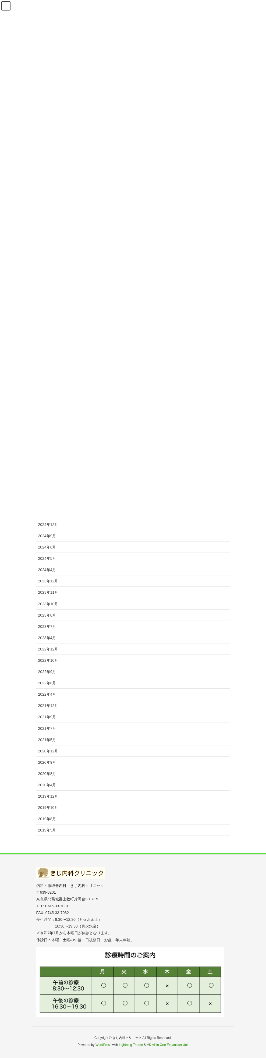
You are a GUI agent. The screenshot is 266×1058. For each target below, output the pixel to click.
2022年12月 (48, 649)
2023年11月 (48, 592)
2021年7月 (47, 728)
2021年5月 (47, 740)
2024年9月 (47, 536)
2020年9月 (47, 762)
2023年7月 (47, 626)
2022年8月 (47, 683)
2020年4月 (47, 785)
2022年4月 (47, 694)
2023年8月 (47, 615)
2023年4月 (47, 638)
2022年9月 (47, 672)
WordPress (103, 1045)
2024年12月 (48, 524)
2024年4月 (47, 570)
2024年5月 (47, 558)
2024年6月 (47, 547)
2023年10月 (48, 604)
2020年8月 (47, 774)
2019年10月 (48, 807)
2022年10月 (48, 660)
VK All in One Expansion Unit (168, 1045)
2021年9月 (47, 717)
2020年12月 (48, 751)
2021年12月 (48, 705)
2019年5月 (47, 830)
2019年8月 (47, 819)
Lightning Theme (131, 1045)
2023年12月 (48, 581)
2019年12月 (48, 796)
